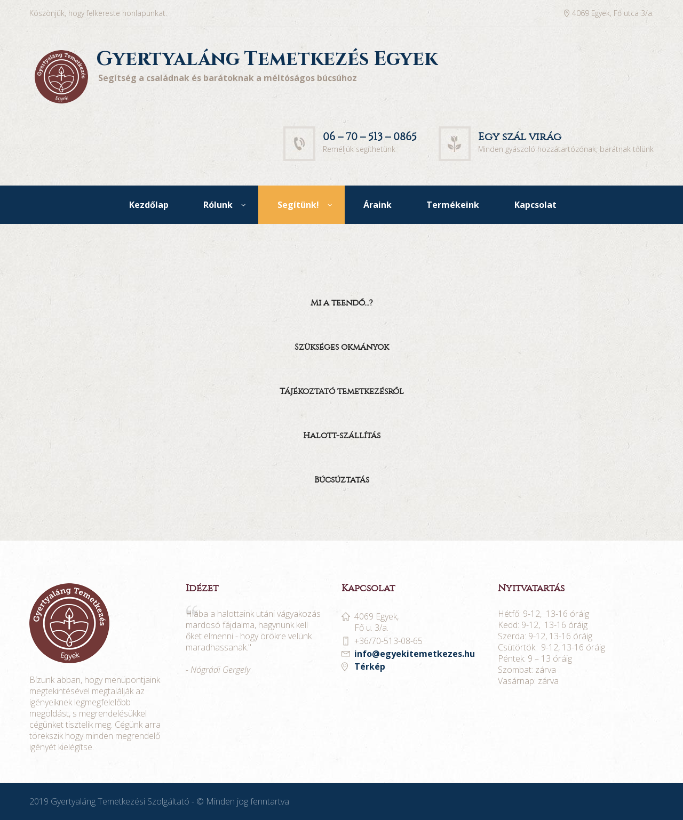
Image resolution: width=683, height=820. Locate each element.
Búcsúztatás (341, 480)
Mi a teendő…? (342, 303)
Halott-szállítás (341, 435)
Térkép (369, 666)
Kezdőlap (149, 205)
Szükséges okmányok (342, 347)
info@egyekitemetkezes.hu (414, 654)
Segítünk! (298, 205)
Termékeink (452, 205)
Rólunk (218, 205)
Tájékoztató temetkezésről (342, 391)
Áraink (377, 205)
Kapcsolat (535, 205)
